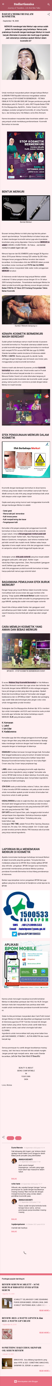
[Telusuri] (48, 4)
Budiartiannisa (24, 4)
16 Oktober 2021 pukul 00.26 (35, 1224)
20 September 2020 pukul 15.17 (31, 1184)
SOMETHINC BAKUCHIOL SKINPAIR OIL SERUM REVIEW (21, 1349)
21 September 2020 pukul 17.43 (30, 1162)
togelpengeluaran (18, 1224)
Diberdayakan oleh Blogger (26, 1381)
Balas (14, 1179)
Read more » (44, 1311)
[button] (48, 15)
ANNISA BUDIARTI (26, 1159)
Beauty (10, 1138)
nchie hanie (15, 1184)
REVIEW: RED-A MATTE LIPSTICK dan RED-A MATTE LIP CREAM (22, 1319)
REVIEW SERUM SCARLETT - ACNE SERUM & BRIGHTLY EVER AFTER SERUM (20, 1287)
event (18, 1138)
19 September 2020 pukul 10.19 (34, 1148)
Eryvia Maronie (17, 1148)
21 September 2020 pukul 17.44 (30, 1202)
